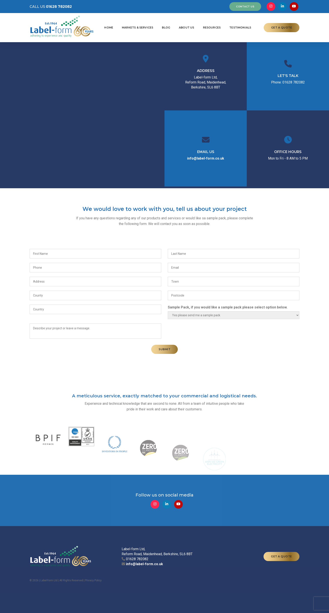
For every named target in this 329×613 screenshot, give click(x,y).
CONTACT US (245, 6)
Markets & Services (137, 27)
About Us (186, 27)
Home (108, 27)
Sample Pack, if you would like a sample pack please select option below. (227, 307)
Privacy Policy (93, 580)
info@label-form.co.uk (205, 158)
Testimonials (240, 27)
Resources (212, 27)
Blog (166, 27)
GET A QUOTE (281, 27)
